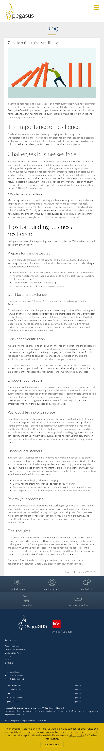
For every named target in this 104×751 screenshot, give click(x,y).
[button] (97, 7)
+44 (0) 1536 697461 (14, 679)
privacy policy (76, 735)
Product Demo (17, 588)
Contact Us (86, 588)
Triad (48, 720)
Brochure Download (78, 605)
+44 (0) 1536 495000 (14, 675)
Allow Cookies (52, 744)
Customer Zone (52, 588)
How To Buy (26, 605)
